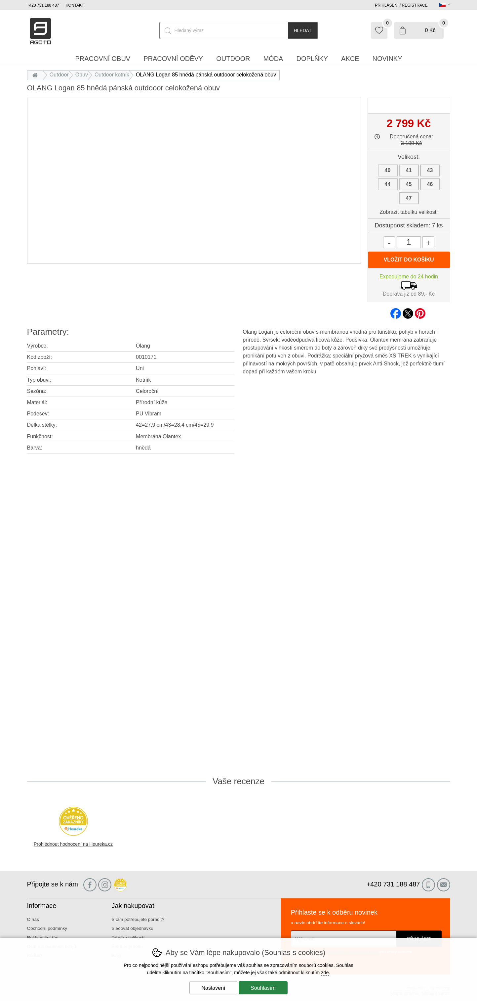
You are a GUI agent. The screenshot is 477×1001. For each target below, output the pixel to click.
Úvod (37, 74)
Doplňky (312, 58)
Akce (350, 58)
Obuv (81, 74)
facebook (395, 311)
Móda (273, 58)
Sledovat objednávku (132, 928)
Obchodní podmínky (47, 928)
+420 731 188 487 (43, 5)
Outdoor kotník (112, 74)
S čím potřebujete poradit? (138, 919)
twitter (408, 311)
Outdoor (59, 74)
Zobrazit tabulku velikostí (408, 212)
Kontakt (75, 5)
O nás (33, 919)
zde (325, 972)
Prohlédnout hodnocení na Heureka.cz (73, 844)
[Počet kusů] (409, 242)
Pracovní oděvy (173, 58)
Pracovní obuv (102, 58)
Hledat (302, 30)
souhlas (254, 965)
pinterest (420, 311)
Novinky (387, 58)
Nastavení (213, 988)
